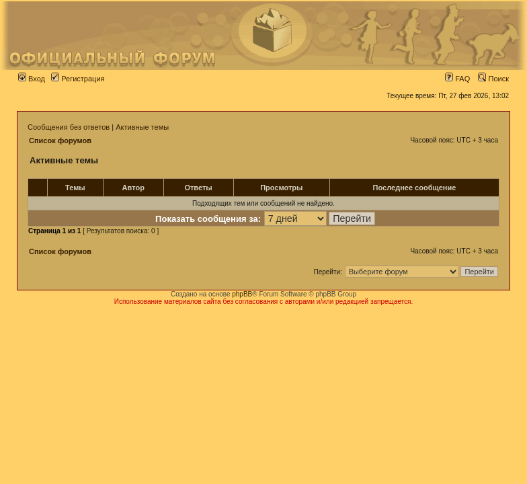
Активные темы (142, 127)
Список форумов (60, 140)
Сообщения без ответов (69, 127)
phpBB (242, 294)
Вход (31, 79)
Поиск (493, 79)
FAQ (457, 79)
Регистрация (77, 79)
